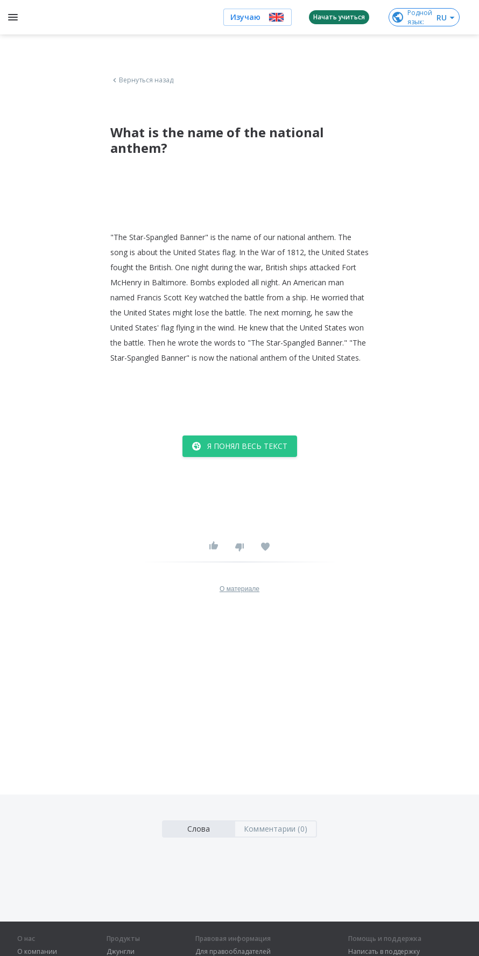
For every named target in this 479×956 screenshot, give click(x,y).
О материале (239, 589)
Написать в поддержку (384, 951)
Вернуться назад (142, 80)
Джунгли (121, 951)
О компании (37, 951)
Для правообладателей (233, 951)
